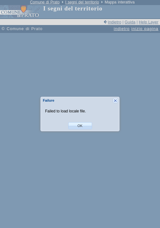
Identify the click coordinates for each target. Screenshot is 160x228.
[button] (80, 125)
